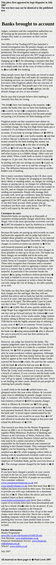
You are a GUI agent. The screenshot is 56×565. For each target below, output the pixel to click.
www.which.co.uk (18, 546)
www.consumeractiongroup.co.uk (17, 482)
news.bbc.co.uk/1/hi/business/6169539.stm (21, 535)
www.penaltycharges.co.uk (14, 486)
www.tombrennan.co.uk (27, 538)
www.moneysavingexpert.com (15, 500)
